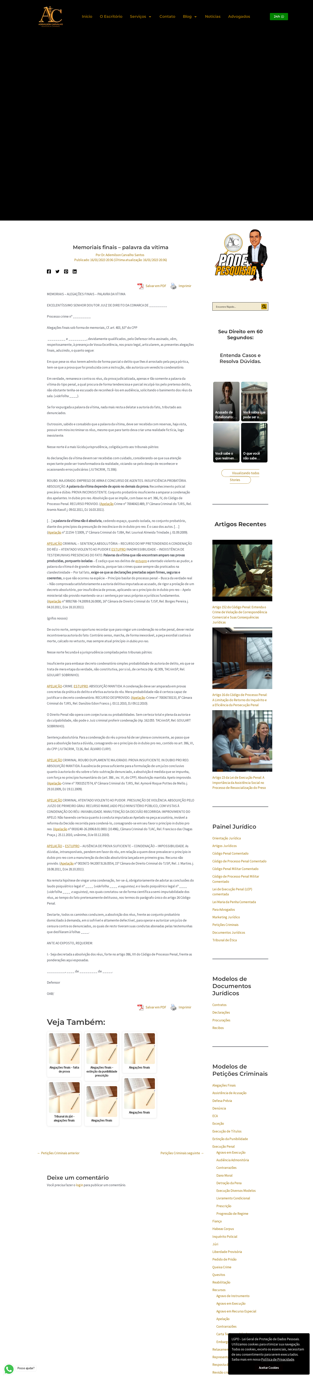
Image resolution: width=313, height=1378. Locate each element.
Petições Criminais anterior (58, 1153)
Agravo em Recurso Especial (236, 1311)
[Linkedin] (75, 271)
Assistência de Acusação (229, 1093)
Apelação (107, 504)
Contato (167, 16)
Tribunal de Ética (224, 940)
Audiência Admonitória (232, 1160)
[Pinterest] (66, 271)
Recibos (218, 1028)
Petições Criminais (225, 925)
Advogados (239, 16)
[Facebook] (49, 271)
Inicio (87, 16)
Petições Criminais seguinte (182, 1153)
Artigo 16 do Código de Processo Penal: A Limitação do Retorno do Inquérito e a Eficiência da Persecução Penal (239, 700)
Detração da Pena (229, 1183)
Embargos (223, 1342)
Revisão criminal (224, 1372)
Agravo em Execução (231, 1152)
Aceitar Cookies (269, 1368)
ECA (215, 1116)
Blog (190, 17)
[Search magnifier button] (264, 306)
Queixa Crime (221, 1267)
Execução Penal (223, 1146)
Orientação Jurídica (226, 838)
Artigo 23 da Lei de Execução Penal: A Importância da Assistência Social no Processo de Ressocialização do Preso (239, 782)
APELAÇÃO (54, 543)
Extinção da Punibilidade (230, 1139)
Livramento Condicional (233, 1198)
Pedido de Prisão (224, 1259)
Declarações (221, 1012)
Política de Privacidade (277, 1359)
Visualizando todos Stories (244, 476)
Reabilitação (221, 1282)
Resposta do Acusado (227, 1364)
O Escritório (111, 16)
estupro (141, 561)
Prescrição (223, 1206)
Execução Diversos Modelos (236, 1190)
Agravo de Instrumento (233, 1296)
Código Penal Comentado (230, 853)
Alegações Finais (224, 1085)
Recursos (219, 1290)
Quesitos (218, 1275)
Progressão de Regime (232, 1213)
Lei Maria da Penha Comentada (234, 902)
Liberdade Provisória (227, 1252)
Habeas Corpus (223, 1229)
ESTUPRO (118, 549)
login (79, 1185)
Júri (215, 1244)
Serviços (141, 17)
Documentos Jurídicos (228, 932)
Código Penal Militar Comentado (235, 869)
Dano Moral (224, 1175)
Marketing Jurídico (226, 917)
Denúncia (219, 1108)
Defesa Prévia (222, 1101)
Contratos (219, 1005)
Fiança (217, 1221)
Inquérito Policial (224, 1236)
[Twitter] (57, 271)
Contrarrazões (226, 1167)
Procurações (221, 1020)
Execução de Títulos (227, 1131)
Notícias (213, 16)
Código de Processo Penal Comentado (239, 861)
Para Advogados (223, 909)
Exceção (218, 1123)
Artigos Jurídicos (224, 846)
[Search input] (238, 306)
